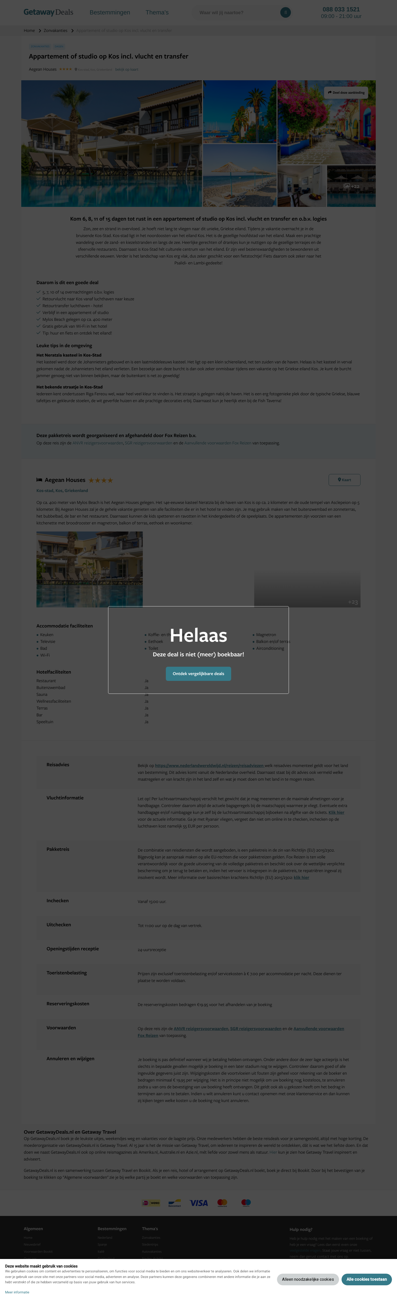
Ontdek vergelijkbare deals (198, 674)
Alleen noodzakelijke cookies (308, 1279)
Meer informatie (17, 1292)
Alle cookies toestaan (367, 1279)
